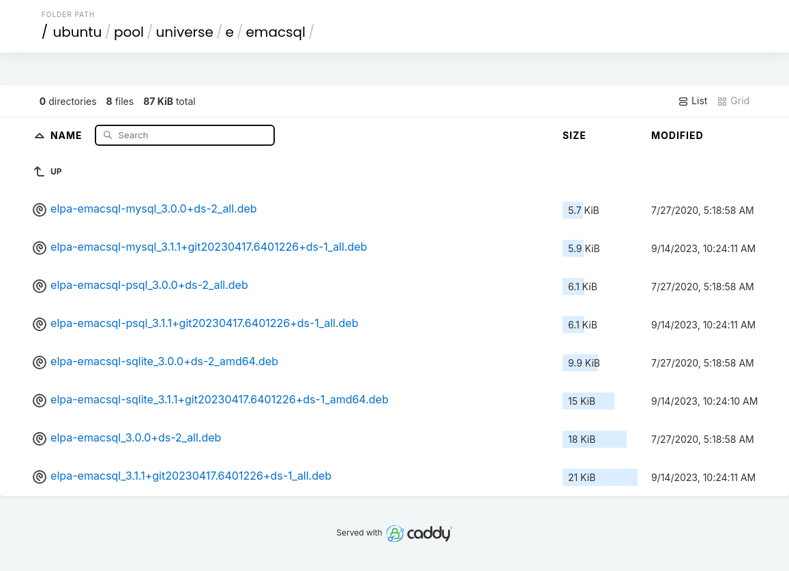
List (692, 101)
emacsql (275, 32)
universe (184, 32)
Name (67, 134)
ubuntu (77, 32)
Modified (677, 135)
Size (574, 135)
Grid (733, 101)
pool (129, 32)
